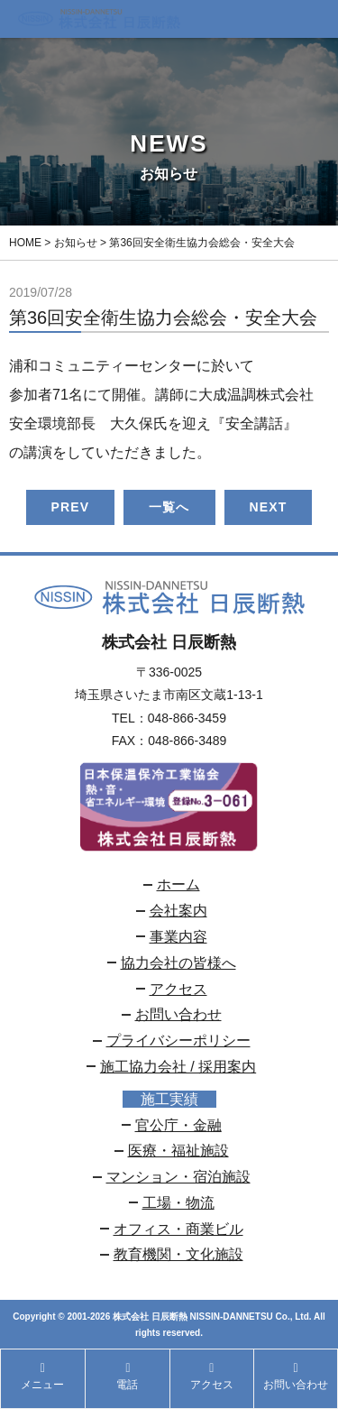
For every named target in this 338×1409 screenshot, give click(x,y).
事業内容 (178, 936)
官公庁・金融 (178, 1125)
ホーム (178, 884)
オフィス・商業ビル (178, 1229)
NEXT (269, 507)
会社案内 (178, 910)
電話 (127, 1376)
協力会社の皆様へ (178, 963)
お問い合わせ (178, 1014)
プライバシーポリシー (178, 1040)
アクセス (178, 989)
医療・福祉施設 (178, 1150)
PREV (70, 507)
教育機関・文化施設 (178, 1254)
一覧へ (169, 507)
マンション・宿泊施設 (178, 1176)
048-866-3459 (187, 718)
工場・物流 (178, 1203)
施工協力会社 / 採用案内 (178, 1066)
